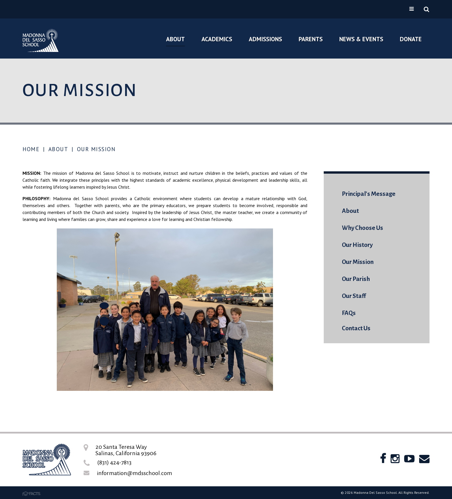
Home (30, 149)
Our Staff (354, 296)
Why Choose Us (362, 228)
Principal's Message (369, 194)
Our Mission (96, 149)
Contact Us (356, 328)
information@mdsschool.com (134, 473)
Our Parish (356, 279)
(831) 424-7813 (114, 462)
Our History (357, 245)
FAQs (349, 313)
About (58, 149)
